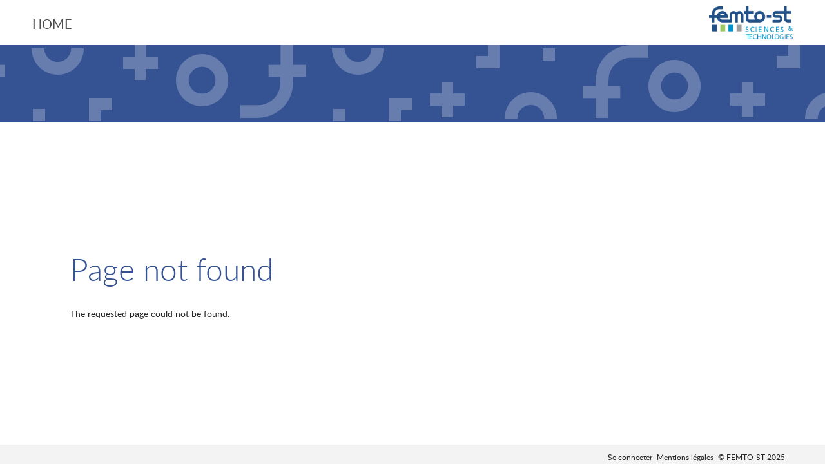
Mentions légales (685, 457)
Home (52, 24)
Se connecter (630, 457)
